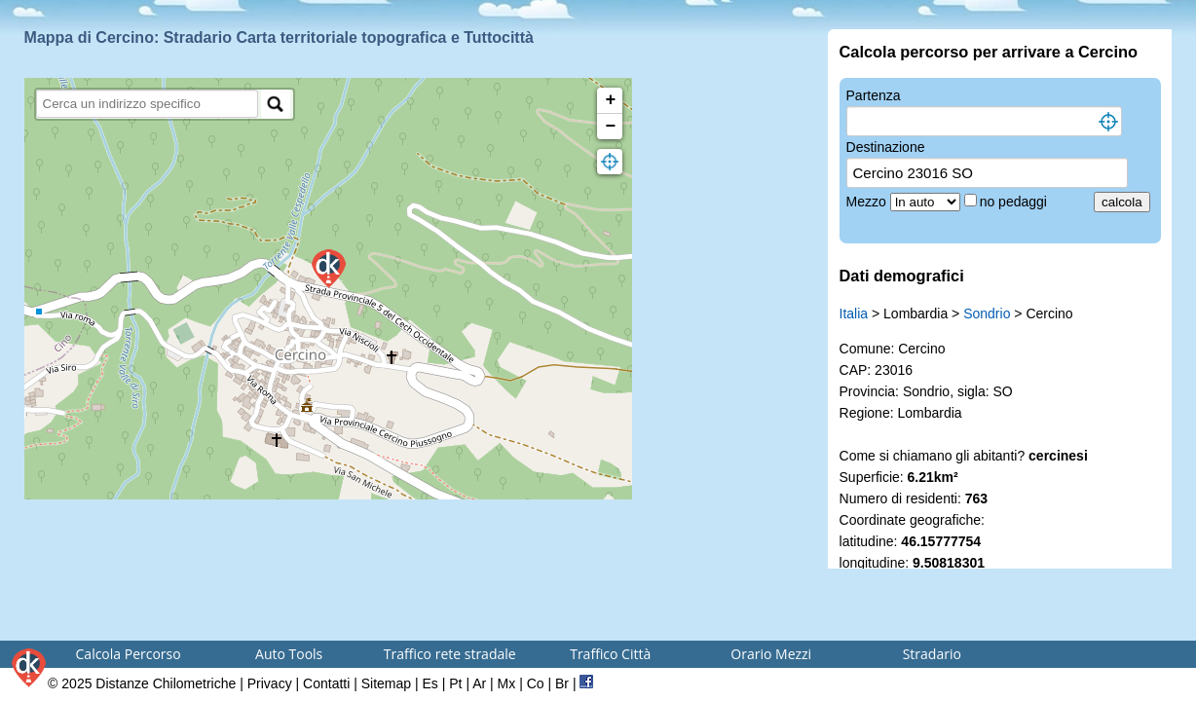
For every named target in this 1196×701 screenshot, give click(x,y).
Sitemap (386, 683)
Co (535, 683)
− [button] (610, 126)
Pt (455, 683)
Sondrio (986, 313)
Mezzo (868, 201)
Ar (479, 683)
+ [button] (610, 100)
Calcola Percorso (128, 654)
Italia (854, 313)
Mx (507, 683)
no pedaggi (1015, 201)
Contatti (326, 683)
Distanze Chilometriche (165, 683)
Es (430, 683)
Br (562, 683)
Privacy (269, 683)
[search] (147, 104)
